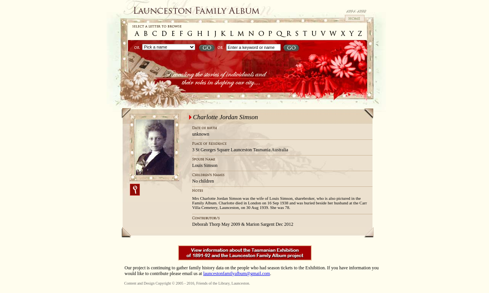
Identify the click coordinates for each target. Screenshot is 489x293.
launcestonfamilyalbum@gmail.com (236, 273)
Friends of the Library (212, 283)
